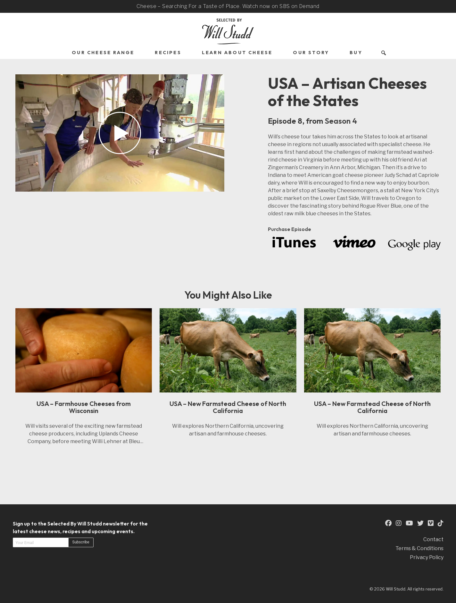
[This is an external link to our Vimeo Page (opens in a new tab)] (431, 523)
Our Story (311, 52)
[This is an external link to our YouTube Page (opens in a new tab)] (409, 523)
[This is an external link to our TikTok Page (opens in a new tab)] (441, 523)
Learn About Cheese (237, 52)
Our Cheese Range (103, 52)
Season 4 (341, 121)
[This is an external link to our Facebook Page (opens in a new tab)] (388, 523)
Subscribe (80, 542)
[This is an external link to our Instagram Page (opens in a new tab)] (399, 523)
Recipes (168, 52)
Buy (356, 52)
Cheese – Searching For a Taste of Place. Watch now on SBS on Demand (228, 6)
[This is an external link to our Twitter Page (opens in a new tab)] (420, 523)
